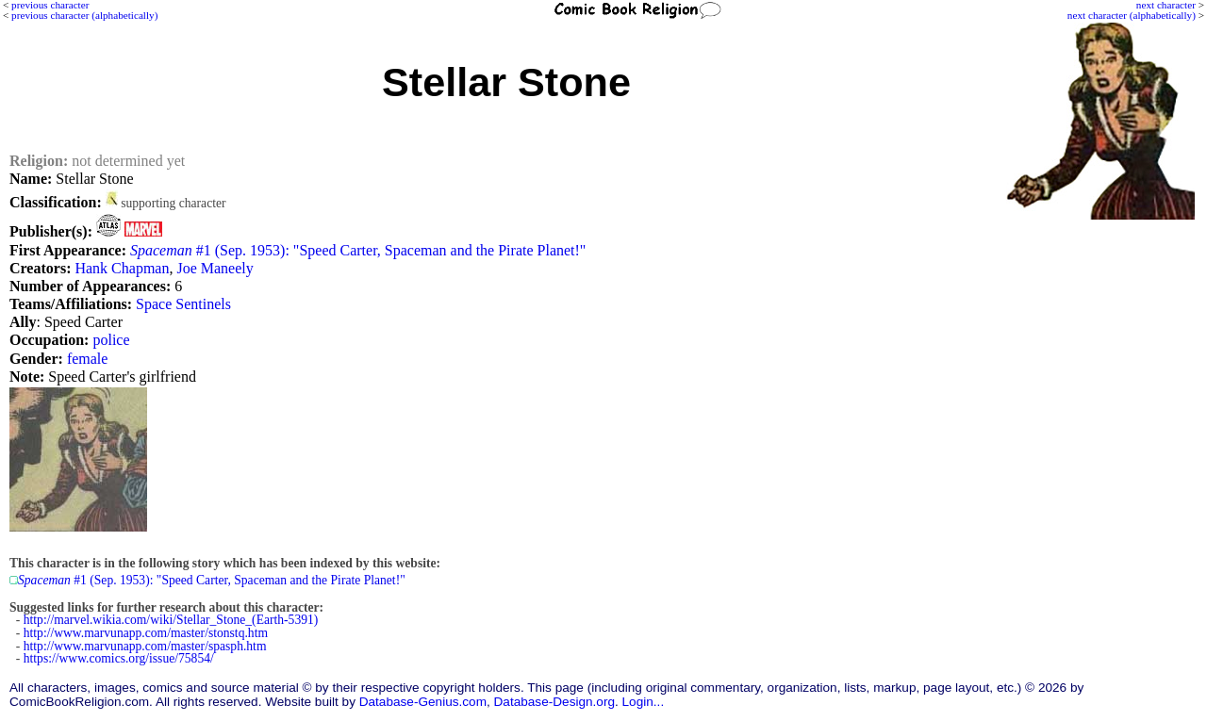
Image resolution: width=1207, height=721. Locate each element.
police (110, 340)
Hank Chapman (121, 268)
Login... (643, 702)
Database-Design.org (554, 702)
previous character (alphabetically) (84, 15)
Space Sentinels (183, 304)
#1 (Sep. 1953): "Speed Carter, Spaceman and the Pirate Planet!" (358, 250)
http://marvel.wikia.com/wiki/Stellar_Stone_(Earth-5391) (171, 620)
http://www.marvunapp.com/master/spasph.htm (145, 646)
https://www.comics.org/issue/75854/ (119, 658)
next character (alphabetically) (1131, 15)
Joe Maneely (214, 268)
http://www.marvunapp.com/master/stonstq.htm (146, 633)
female (87, 359)
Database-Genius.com (423, 702)
